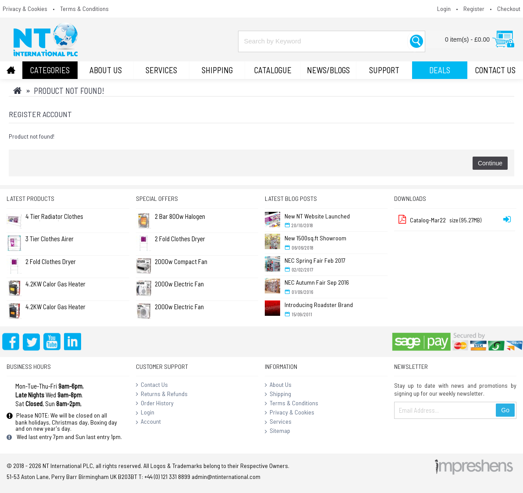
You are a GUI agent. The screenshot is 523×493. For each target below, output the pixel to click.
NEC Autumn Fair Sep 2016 (317, 282)
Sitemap (277, 431)
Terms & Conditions (291, 403)
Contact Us (152, 385)
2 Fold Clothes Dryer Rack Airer (50, 262)
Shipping (278, 394)
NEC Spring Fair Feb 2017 (315, 260)
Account (148, 421)
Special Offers (157, 198)
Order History (155, 403)
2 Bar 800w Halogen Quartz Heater (180, 217)
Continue (490, 163)
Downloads (410, 198)
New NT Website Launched (317, 216)
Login (145, 412)
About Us (278, 385)
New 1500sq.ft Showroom (315, 238)
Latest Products (30, 198)
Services (278, 421)
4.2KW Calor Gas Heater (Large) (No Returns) (55, 307)
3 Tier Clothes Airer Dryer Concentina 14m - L (54, 239)
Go (505, 410)
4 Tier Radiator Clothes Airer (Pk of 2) (54, 217)
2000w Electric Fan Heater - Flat (179, 284)
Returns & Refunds (162, 394)
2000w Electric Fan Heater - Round (179, 307)
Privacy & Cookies (289, 412)
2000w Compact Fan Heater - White (181, 262)
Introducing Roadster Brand (319, 304)
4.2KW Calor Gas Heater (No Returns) (55, 284)
